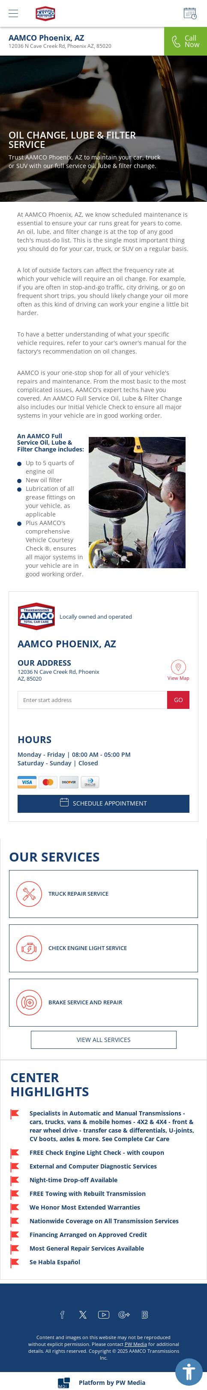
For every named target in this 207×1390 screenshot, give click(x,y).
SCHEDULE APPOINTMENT (103, 802)
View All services (104, 1040)
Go (178, 700)
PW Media (136, 1344)
